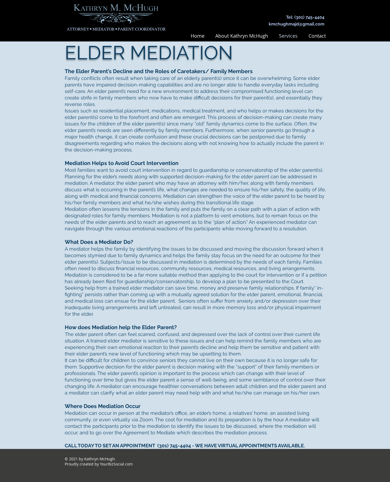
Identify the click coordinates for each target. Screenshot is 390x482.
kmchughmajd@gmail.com (296, 24)
